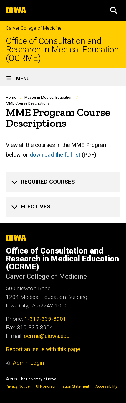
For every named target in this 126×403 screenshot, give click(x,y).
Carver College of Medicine (34, 28)
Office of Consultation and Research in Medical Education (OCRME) (62, 49)
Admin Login (28, 362)
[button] (113, 10)
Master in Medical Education (48, 97)
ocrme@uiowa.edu (46, 336)
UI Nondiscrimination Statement (62, 386)
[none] (63, 182)
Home (11, 97)
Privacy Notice (18, 386)
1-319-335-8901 (45, 318)
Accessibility (106, 386)
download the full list (55, 154)
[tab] (63, 182)
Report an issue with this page (43, 349)
